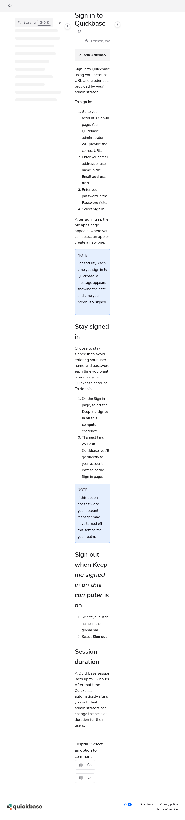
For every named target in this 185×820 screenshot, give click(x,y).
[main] (92, 403)
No (85, 777)
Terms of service (167, 809)
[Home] (10, 6)
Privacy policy (169, 804)
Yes (85, 764)
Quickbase (146, 804)
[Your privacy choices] (128, 804)
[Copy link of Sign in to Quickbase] (78, 31)
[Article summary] (92, 55)
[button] (34, 22)
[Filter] (60, 22)
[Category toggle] (67, 26)
